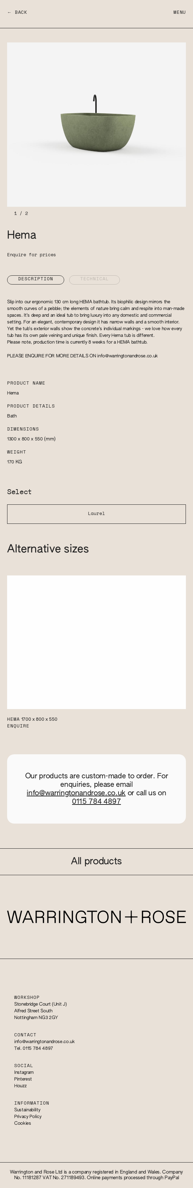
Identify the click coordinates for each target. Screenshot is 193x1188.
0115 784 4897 (96, 801)
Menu (179, 12)
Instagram (24, 1072)
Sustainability (27, 1110)
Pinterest (23, 1079)
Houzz (20, 1086)
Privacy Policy (27, 1116)
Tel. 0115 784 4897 (33, 1048)
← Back (17, 12)
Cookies (22, 1123)
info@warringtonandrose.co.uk (127, 356)
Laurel (96, 513)
